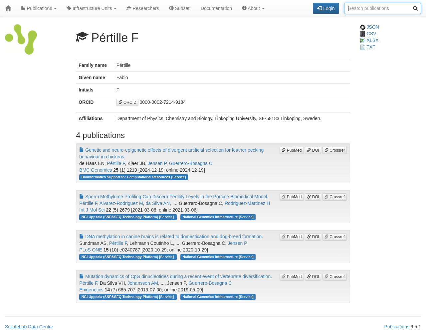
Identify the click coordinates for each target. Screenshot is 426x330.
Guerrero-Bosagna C (190, 163)
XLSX (369, 40)
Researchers (142, 8)
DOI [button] (313, 150)
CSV (368, 33)
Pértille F (116, 163)
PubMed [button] (292, 150)
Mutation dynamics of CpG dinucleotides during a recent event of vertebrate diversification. (175, 276)
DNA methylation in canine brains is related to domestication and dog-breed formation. (171, 236)
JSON (369, 27)
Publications (39, 8)
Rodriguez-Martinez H (247, 203)
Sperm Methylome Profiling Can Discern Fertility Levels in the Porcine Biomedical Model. (173, 196)
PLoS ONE (90, 249)
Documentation (215, 8)
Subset (179, 8)
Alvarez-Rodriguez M (121, 203)
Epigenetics (91, 289)
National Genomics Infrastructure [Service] (218, 217)
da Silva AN (158, 203)
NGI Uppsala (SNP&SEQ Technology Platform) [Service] (128, 217)
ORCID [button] (127, 102)
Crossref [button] (334, 150)
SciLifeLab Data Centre (29, 326)
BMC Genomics (95, 170)
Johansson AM (142, 283)
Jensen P (157, 163)
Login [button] (325, 8)
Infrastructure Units (91, 8)
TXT (367, 47)
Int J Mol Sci (92, 210)
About (253, 8)
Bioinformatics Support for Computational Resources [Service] (134, 177)
